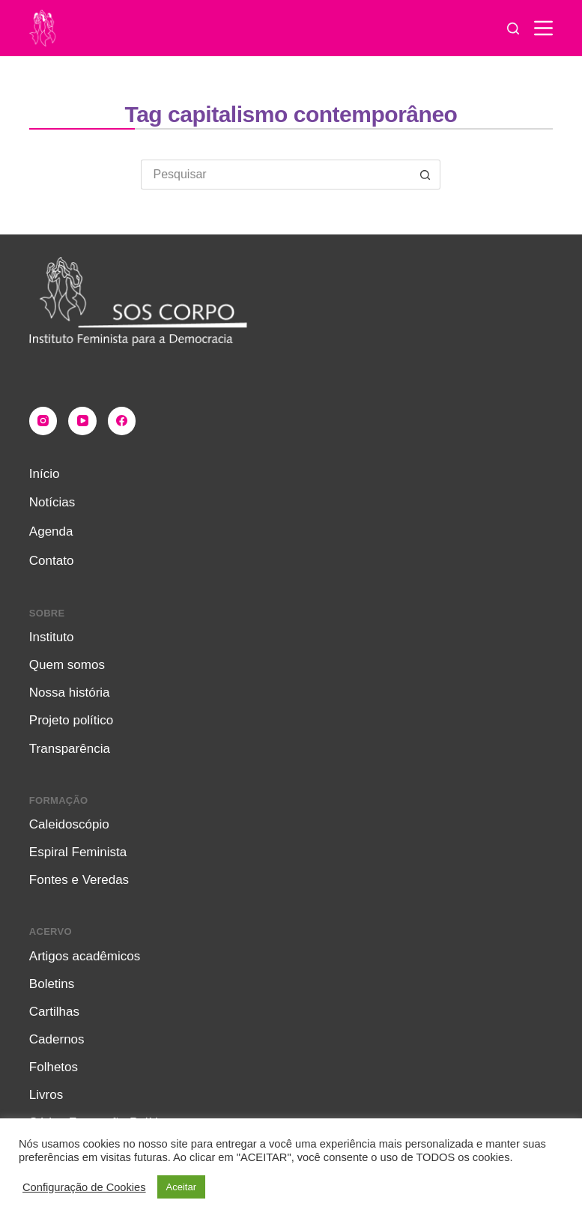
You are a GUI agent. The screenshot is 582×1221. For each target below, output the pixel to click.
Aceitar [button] (181, 1187)
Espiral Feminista (78, 852)
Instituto (51, 637)
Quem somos (67, 665)
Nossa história (69, 692)
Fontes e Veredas (79, 880)
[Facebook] (122, 421)
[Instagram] (43, 421)
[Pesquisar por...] (275, 175)
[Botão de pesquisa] (425, 175)
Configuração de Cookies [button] (84, 1187)
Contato (51, 561)
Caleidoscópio (69, 824)
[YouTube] (82, 421)
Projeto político (71, 720)
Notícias (52, 502)
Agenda (51, 531)
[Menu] (543, 28)
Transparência (69, 749)
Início (44, 474)
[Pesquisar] (513, 28)
